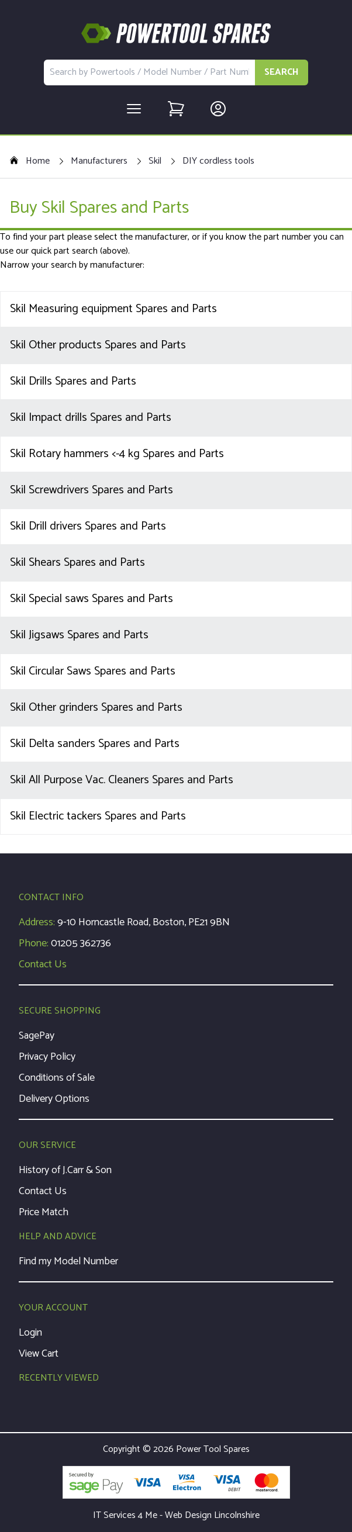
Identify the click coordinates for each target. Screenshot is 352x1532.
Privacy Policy (47, 1057)
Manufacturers (99, 161)
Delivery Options (54, 1099)
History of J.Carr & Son (65, 1170)
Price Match (43, 1212)
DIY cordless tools (218, 161)
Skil (155, 161)
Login (30, 1332)
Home (29, 161)
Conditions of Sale (57, 1078)
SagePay (36, 1036)
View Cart (38, 1353)
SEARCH (281, 72)
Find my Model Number (68, 1261)
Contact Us (43, 964)
